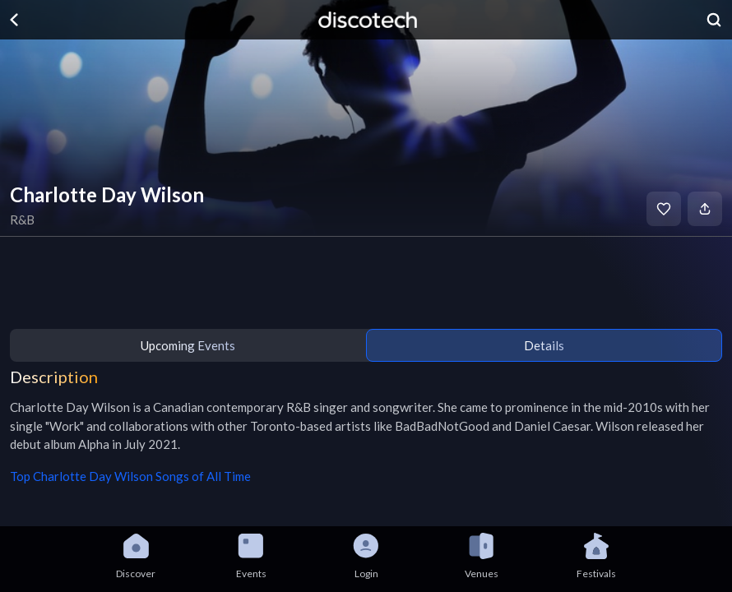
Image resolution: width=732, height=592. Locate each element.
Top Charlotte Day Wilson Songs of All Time (130, 476)
